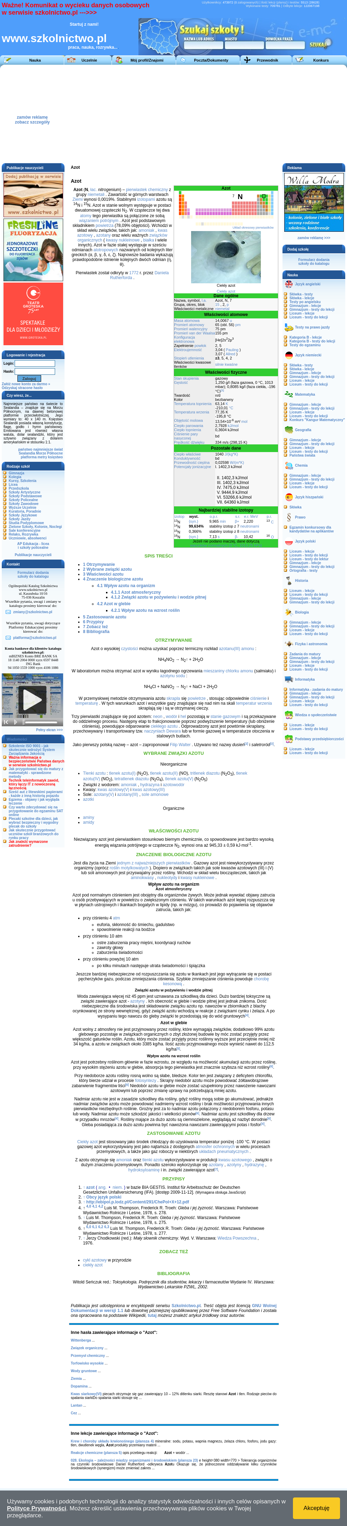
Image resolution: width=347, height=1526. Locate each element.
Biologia (302, 612)
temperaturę (86, 703)
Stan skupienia (186, 378)
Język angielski (307, 284)
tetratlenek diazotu (131, 778)
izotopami (146, 199)
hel (183, 716)
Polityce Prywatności (36, 1508)
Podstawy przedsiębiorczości (319, 739)
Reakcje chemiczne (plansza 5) (96, 1453)
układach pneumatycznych (223, 1151)
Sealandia (27, 453)
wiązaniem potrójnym (99, 220)
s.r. (237, 516)
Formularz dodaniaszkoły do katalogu (32, 574)
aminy (88, 817)
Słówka (295, 507)
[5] (178, 1048)
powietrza (104, 225)
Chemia (301, 465)
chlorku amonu (239, 671)
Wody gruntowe (84, 1371)
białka (148, 240)
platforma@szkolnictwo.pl (34, 638)
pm (238, 325)
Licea (13, 485)
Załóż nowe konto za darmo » (26, 384)
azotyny (137, 1001)
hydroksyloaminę (144, 1170)
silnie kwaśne (226, 364)
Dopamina (79, 1386)
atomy (85, 215)
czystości (129, 648)
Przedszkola (19, 488)
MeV (254, 516)
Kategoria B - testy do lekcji (312, 341)
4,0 (88, 1206)
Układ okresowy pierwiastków (253, 227)
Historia (301, 581)
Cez (74, 1413)
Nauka (35, 60)
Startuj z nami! (84, 24)
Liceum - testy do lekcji (308, 317)
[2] (246, 743)
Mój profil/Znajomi (147, 60)
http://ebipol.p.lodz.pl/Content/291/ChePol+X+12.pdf (137, 1202)
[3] (271, 743)
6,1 (94, 1227)
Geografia (303, 430)
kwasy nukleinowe (123, 240)
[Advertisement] (237, 113)
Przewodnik (267, 60)
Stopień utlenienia (189, 358)
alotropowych (105, 249)
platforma (29, 457)
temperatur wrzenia (254, 703)
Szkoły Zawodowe (24, 504)
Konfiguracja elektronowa (184, 339)
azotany (103, 235)
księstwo (55, 457)
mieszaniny (214, 671)
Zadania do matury (304, 654)
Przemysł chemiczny (88, 1356)
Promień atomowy (189, 325)
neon (158, 716)
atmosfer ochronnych (215, 1146)
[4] (246, 1015)
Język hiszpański (309, 497)
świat (58, 449)
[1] (222, 390)
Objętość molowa (188, 420)
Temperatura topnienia (192, 404)
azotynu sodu (172, 675)
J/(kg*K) (231, 454)
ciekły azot (93, 1265)
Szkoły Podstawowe (25, 496)
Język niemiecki (308, 355)
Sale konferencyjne (24, 530)
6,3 (106, 1227)
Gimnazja (16, 473)
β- (236, 537)
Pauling (232, 350)
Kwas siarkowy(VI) (86, 1394)
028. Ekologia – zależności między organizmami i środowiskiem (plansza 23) (134, 1460)
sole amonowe (155, 794)
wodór (171, 716)
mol (244, 421)
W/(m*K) (237, 462)
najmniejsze (43, 449)
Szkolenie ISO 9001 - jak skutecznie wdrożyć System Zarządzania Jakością (32, 750)
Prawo (300, 517)
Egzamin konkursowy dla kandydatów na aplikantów (311, 529)
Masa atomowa (186, 320)
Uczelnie (89, 60)
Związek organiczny (87, 1348)
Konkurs (321, 60)
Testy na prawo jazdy (312, 327)
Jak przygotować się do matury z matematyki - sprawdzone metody (36, 772)
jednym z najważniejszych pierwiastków (153, 863)
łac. (93, 189)
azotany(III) (127, 794)
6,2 (100, 1227)
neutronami (249, 526)
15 (217, 304)
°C (231, 408)
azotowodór (173, 784)
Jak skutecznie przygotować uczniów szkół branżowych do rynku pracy (34, 834)
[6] (271, 1066)
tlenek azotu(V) (179, 778)
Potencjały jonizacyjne (192, 467)
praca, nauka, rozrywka (91, 47)
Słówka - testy (301, 294)
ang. (102, 1187)
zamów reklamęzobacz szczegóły (32, 118)
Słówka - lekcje (301, 298)
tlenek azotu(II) (164, 773)
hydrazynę (254, 1164)
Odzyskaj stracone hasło (22, 388)
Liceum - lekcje (302, 313)
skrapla (173, 698)
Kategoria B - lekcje (305, 337)
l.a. (204, 300)
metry (42, 457)
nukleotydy (167, 877)
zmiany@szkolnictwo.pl (32, 612)
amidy (88, 822)
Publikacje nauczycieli (33, 555)
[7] (216, 1169)
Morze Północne (49, 453)
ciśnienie (258, 698)
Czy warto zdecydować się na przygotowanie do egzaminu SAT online (36, 811)
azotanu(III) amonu (236, 648)
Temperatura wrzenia (191, 412)
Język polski (305, 541)
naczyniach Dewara (162, 731)
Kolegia (15, 477)
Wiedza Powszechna (237, 1238)
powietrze (196, 698)
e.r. (246, 516)
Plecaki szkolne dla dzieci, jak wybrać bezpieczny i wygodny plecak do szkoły (33, 822)
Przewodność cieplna (192, 462)
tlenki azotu (153, 1159)
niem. (118, 1187)
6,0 (88, 1227)
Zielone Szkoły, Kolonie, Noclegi (35, 527)
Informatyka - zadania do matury (316, 689)
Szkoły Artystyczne (24, 492)
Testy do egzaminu (304, 345)
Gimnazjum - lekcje (305, 306)
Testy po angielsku (304, 302)
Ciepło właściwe (187, 454)
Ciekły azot (226, 291)
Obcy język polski (103, 1197)
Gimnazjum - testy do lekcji (311, 309)
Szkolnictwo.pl (186, 1305)
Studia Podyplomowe (26, 523)
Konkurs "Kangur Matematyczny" (317, 420)
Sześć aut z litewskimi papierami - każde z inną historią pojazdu (36, 794)
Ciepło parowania (188, 426)
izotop (179, 516)
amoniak (146, 230)
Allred (230, 354)
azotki (88, 799)
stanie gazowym (226, 716)
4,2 (100, 1206)
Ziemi (78, 199)
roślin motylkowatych (129, 867)
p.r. (269, 516)
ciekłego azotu (164, 726)
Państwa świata (302, 455)
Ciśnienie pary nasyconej (186, 436)
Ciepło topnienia (187, 430)
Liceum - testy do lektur (309, 559)
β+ (237, 521)
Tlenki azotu (94, 773)
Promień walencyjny (191, 329)
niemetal (222, 309)
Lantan (76, 1405)
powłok (200, 345)
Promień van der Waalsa (194, 333)
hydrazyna (149, 784)
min (223, 521)
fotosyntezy (145, 1080)
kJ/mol (233, 426)
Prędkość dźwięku (189, 442)
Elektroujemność (188, 350)
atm (116, 918)
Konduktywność (187, 458)
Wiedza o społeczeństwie (316, 715)
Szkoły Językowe (23, 515)
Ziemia (76, 1379)
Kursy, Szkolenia (22, 481)
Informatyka (305, 679)
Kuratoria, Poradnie (25, 511)
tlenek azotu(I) (122, 773)
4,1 (94, 1206)
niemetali (96, 194)
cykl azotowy (95, 1260)
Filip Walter (180, 744)
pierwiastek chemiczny (147, 189)
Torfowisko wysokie (87, 1363)
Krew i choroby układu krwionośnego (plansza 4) (112, 1441)
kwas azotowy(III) (149, 789)
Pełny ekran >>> (49, 730)
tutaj (152, 1315)
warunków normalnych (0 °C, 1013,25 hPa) (226, 545)
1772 (133, 272)
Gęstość (181, 382)
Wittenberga (81, 1340)
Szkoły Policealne (23, 500)
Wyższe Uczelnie (22, 507)
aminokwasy (142, 877)
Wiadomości (17, 739)
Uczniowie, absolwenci (27, 538)
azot (90, 1187)
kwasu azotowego (234, 1159)
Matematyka (305, 394)
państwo (25, 449)
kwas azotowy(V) (113, 789)
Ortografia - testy (303, 570)
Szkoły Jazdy (19, 519)
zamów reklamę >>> (313, 238)
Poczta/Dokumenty (211, 60)
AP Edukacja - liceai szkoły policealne (33, 545)
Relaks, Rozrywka (23, 534)
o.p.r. (214, 516)
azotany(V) (104, 794)
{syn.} (193, 521)
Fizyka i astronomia (311, 644)
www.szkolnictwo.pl (54, 38)
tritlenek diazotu (205, 773)
